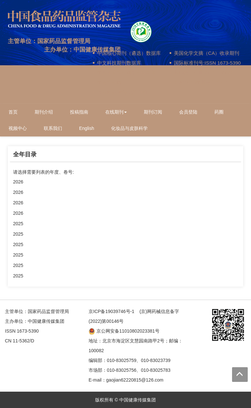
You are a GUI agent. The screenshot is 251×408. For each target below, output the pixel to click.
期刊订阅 (153, 112)
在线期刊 (116, 112)
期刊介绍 (44, 112)
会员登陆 (188, 112)
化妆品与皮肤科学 (129, 128)
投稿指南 (79, 112)
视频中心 (17, 128)
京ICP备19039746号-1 (111, 311)
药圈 (219, 112)
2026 (18, 181)
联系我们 (53, 128)
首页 (13, 112)
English (86, 128)
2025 (18, 223)
